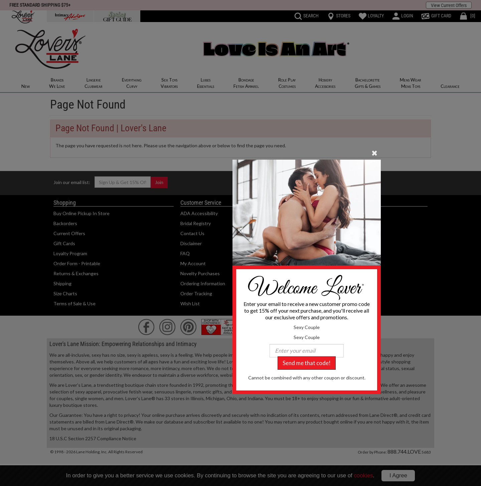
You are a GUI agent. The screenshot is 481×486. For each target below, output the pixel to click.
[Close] (374, 152)
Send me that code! (307, 362)
